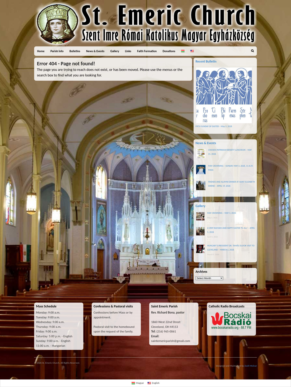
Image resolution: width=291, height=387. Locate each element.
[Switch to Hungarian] (182, 51)
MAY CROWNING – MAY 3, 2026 (221, 213)
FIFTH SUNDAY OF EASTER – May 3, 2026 (213, 126)
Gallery (114, 51)
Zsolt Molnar (250, 365)
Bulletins (74, 51)
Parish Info (57, 51)
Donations (169, 51)
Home (41, 51)
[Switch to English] (153, 383)
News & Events (95, 51)
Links (128, 51)
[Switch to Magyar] (138, 383)
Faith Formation (147, 51)
